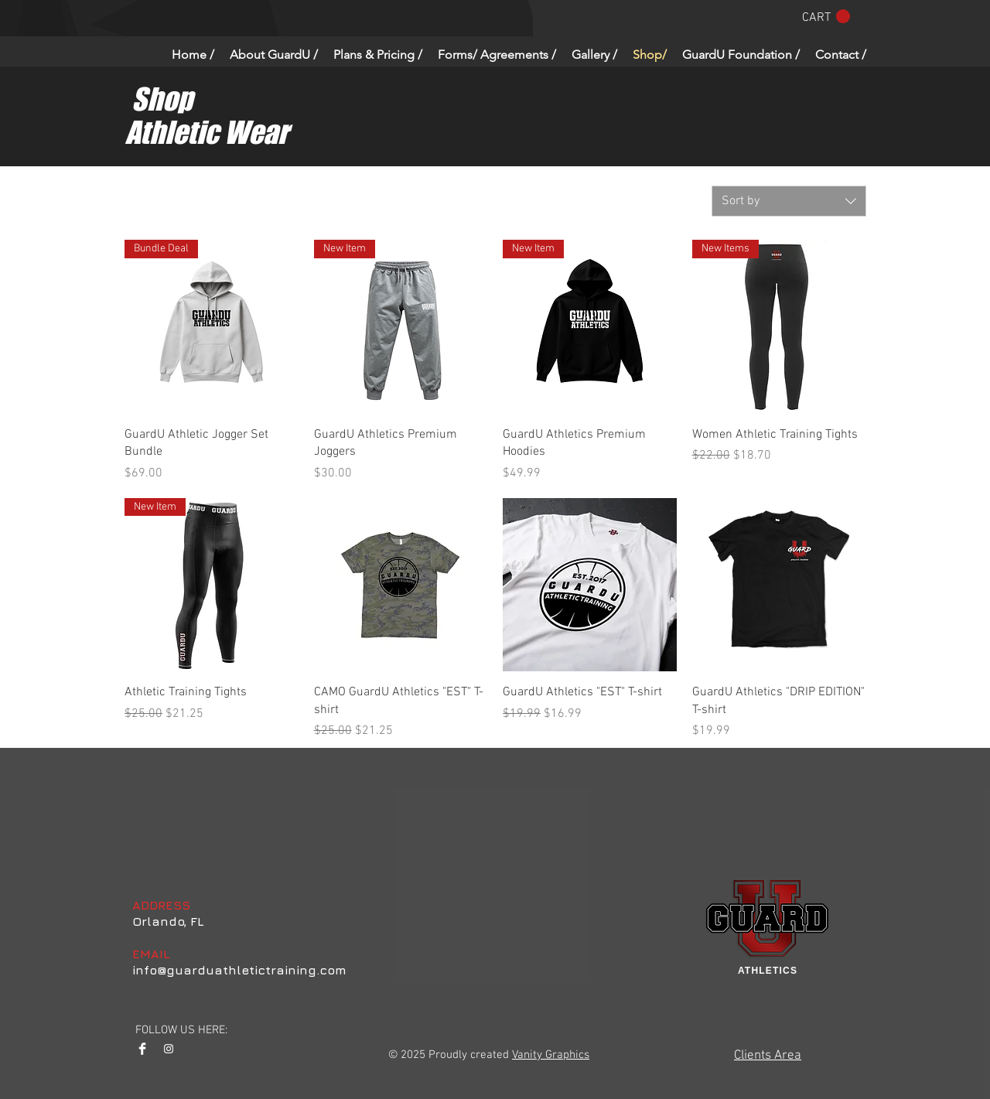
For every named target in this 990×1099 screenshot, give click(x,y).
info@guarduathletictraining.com (239, 970)
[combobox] (789, 201)
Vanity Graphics (550, 1055)
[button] (826, 16)
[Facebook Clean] (142, 1049)
